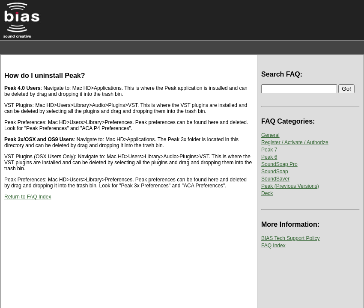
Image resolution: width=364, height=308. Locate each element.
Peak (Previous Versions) (290, 186)
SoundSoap (274, 172)
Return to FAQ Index (27, 197)
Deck (267, 193)
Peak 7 (269, 150)
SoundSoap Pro (279, 164)
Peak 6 (269, 157)
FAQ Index (273, 246)
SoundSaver (275, 179)
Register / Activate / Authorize (294, 142)
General (270, 135)
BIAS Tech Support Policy (290, 238)
